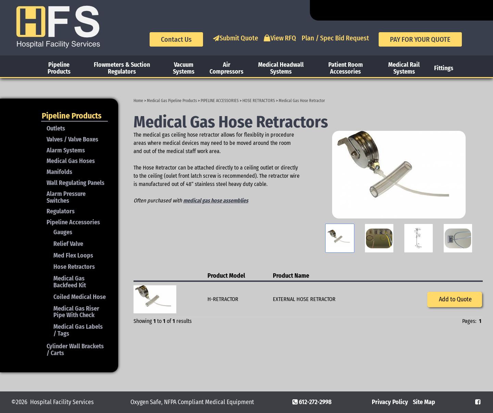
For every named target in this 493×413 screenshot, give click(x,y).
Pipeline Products (59, 68)
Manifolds (59, 172)
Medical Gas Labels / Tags (78, 330)
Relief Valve (68, 244)
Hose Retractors (74, 267)
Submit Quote (235, 38)
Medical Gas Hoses (71, 161)
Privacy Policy (390, 402)
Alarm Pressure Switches (66, 197)
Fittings (443, 68)
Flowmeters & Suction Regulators (122, 68)
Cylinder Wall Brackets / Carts (75, 349)
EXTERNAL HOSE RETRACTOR (304, 299)
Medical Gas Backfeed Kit (69, 282)
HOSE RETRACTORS (258, 100)
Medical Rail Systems (404, 68)
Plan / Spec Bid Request (335, 38)
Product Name (291, 275)
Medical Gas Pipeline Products (172, 100)
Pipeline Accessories (73, 222)
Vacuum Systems (183, 68)
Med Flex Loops (73, 255)
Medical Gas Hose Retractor (302, 100)
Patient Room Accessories (345, 68)
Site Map (424, 402)
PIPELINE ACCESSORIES (220, 100)
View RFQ (280, 38)
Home (138, 100)
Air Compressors (226, 68)
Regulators (61, 211)
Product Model (226, 275)
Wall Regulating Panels (75, 183)
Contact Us (176, 39)
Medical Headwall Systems (281, 68)
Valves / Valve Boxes (72, 139)
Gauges (62, 232)
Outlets (56, 128)
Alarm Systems (66, 150)
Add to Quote (455, 299)
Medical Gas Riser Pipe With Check (76, 312)
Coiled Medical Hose (79, 297)
